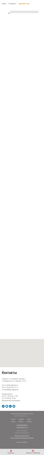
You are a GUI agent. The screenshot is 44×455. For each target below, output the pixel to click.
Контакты (29, 421)
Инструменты (12, 3)
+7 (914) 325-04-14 (11, 385)
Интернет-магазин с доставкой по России (22, 413)
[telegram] (3, 406)
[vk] (10, 406)
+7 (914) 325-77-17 (22, 427)
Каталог (13, 419)
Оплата (13, 421)
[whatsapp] (6, 406)
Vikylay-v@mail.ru (13, 390)
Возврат (21, 421)
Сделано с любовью (22, 442)
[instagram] (13, 406)
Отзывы (29, 419)
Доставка (21, 419)
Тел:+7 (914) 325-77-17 (10, 387)
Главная (4, 3)
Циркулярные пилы (24, 3)
